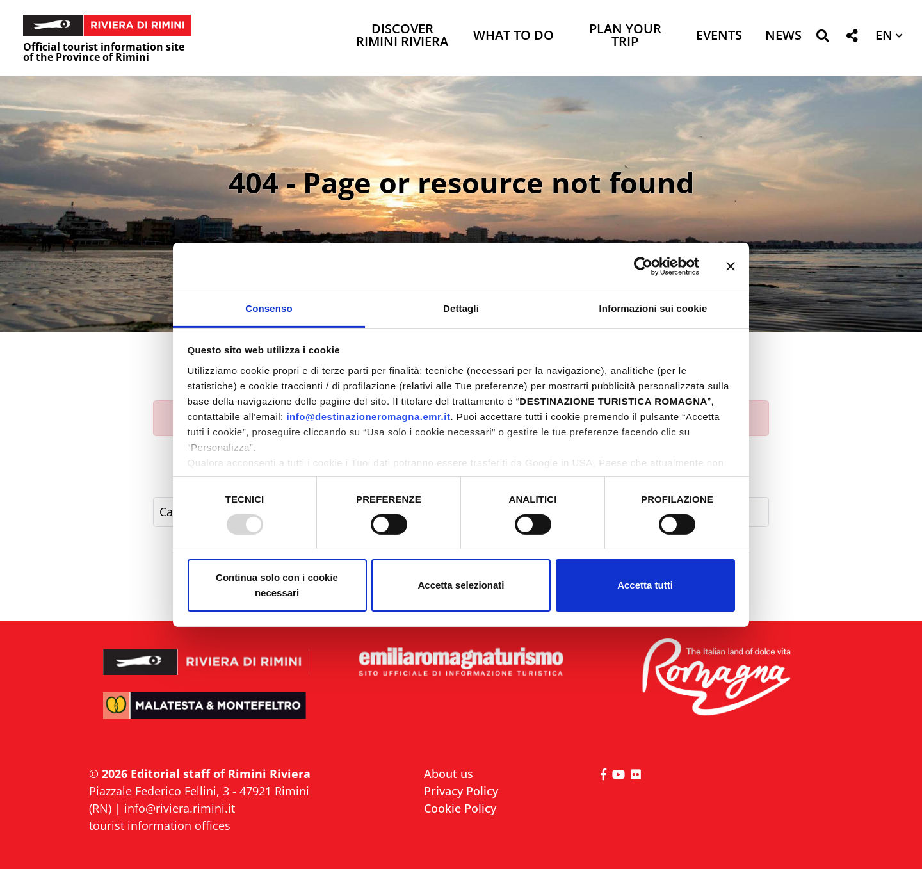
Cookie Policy (460, 808)
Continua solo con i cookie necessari (277, 585)
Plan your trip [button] (625, 36)
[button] (822, 38)
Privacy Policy (461, 791)
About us (448, 773)
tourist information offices (159, 825)
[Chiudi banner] (730, 266)
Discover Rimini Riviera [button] (402, 36)
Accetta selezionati (460, 585)
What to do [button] (513, 36)
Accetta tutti (645, 585)
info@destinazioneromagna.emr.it (368, 415)
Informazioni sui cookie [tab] (653, 307)
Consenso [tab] (268, 307)
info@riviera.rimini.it (179, 808)
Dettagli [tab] (461, 307)
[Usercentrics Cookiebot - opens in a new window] (643, 266)
